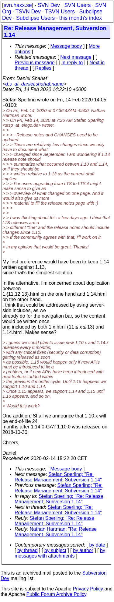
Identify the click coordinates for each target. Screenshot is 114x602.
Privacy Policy (88, 588)
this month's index (80, 18)
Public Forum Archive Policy (56, 594)
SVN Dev (49, 5)
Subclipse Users (35, 18)
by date (97, 544)
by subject (55, 550)
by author (83, 550)
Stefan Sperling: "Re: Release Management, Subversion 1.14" (58, 477)
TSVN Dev (28, 12)
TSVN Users (60, 12)
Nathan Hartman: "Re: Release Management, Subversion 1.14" (56, 531)
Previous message (35, 62)
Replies (43, 68)
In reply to (72, 62)
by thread (27, 550)
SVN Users (77, 5)
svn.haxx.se (18, 5)
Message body (66, 46)
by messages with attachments (60, 553)
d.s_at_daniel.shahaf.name (34, 83)
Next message (75, 57)
